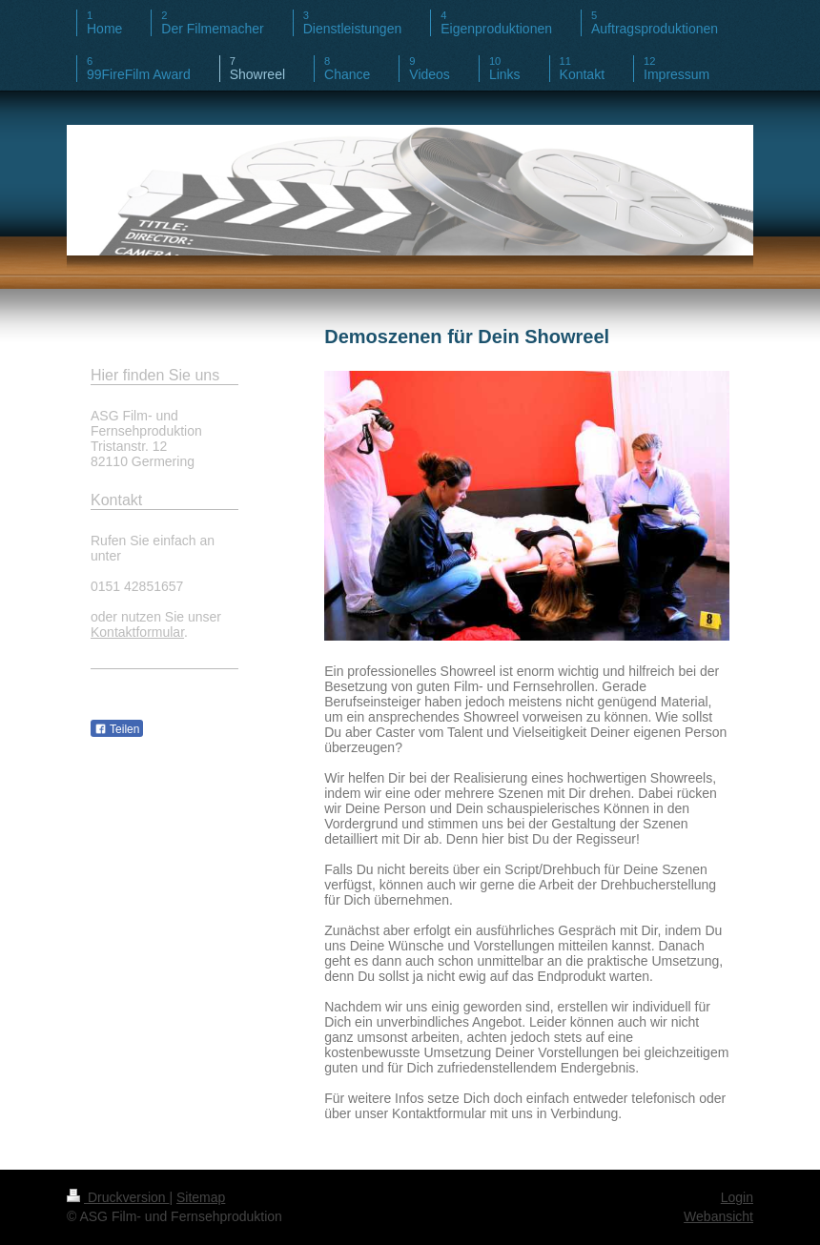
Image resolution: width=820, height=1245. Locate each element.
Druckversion (118, 1197)
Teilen (116, 729)
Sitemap (200, 1197)
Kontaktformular (137, 632)
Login (737, 1197)
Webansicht (718, 1216)
